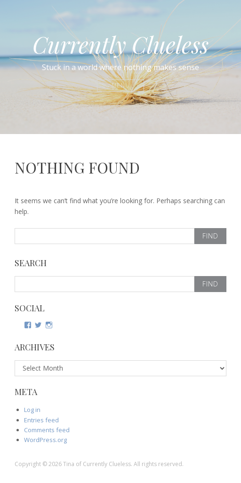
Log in (32, 409)
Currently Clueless (120, 44)
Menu (121, 85)
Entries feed (41, 420)
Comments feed (47, 430)
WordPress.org (45, 439)
